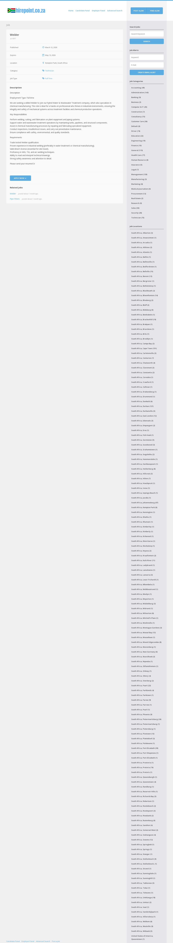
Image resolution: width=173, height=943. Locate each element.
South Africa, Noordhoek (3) (143, 656)
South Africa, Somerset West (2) (144, 830)
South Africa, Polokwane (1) (143, 743)
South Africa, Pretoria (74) (142, 767)
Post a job (139, 11)
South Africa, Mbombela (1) (142, 584)
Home (70, 10)
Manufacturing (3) (139, 179)
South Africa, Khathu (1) (141, 517)
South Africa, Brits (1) (140, 334)
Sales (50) (135, 208)
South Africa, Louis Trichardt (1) (144, 579)
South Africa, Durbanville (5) (143, 411)
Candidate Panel (83, 10)
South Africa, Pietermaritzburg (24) (146, 719)
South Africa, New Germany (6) (144, 652)
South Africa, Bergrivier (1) (142, 281)
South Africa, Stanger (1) (141, 854)
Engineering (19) (138, 140)
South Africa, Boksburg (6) (142, 310)
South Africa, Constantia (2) (142, 372)
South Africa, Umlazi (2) (141, 902)
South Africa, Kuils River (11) (143, 560)
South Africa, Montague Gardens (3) (146, 627)
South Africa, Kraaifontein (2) (143, 555)
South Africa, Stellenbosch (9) (143, 859)
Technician (49, 70)
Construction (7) (138, 112)
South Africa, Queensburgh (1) (144, 777)
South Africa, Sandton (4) (142, 825)
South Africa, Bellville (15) (142, 271)
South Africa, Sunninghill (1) (143, 878)
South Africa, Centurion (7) (142, 358)
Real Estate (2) (137, 198)
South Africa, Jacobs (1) (141, 498)
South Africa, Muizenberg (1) (143, 647)
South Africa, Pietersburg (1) (143, 729)
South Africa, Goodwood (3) (143, 445)
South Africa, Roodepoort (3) (143, 811)
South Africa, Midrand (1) (142, 608)
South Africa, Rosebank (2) (142, 815)
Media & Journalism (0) (141, 189)
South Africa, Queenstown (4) (143, 782)
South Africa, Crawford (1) (142, 382)
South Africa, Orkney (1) (141, 671)
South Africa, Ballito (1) (141, 257)
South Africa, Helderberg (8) (143, 469)
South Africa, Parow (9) (141, 700)
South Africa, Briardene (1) (142, 329)
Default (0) (135, 126)
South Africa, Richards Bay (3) (143, 796)
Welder (13, 193)
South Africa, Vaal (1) (140, 907)
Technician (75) (137, 217)
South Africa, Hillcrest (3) (142, 473)
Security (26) (136, 213)
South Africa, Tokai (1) (140, 888)
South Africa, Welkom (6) (141, 921)
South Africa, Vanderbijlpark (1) (144, 912)
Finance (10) (136, 145)
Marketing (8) (137, 184)
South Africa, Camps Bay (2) (142, 343)
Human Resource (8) (139, 160)
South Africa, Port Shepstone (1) (144, 753)
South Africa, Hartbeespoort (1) (144, 464)
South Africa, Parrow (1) (141, 705)
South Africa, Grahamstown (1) (144, 449)
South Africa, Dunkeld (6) (141, 401)
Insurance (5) (136, 165)
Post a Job (56, 941)
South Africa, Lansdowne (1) (143, 570)
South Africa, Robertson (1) (142, 801)
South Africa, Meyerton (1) (142, 599)
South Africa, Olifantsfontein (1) (144, 666)
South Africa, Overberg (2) (142, 680)
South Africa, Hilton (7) (141, 478)
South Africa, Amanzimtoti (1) (143, 237)
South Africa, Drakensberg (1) (143, 392)
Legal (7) (135, 169)
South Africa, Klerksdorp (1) (143, 546)
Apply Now (20, 178)
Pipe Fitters (15, 199)
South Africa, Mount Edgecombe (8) (146, 642)
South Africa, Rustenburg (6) (143, 820)
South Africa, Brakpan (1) (141, 324)
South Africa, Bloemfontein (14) (144, 295)
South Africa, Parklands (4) (142, 690)
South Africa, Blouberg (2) (142, 300)
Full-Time (48, 78)
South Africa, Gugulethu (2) (142, 454)
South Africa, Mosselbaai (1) (143, 637)
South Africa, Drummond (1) (143, 396)
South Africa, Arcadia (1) (141, 242)
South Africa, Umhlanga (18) (143, 897)
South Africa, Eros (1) (140, 430)
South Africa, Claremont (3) (142, 367)
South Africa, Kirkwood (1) (142, 536)
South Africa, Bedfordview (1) (143, 266)
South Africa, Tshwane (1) (142, 892)
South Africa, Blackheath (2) (143, 290)
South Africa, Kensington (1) (143, 512)
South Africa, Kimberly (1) (142, 531)
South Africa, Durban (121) (142, 406)
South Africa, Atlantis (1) (141, 252)
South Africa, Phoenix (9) (141, 714)
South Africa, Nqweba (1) (142, 661)
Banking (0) (136, 97)
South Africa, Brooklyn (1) (142, 339)
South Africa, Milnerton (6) (142, 613)
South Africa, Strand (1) (141, 868)
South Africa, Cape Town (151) (144, 348)
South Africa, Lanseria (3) (142, 575)
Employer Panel (98, 10)
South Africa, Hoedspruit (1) (143, 483)
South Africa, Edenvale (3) (142, 420)
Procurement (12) (138, 193)
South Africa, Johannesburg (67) (144, 502)
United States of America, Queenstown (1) (142, 937)
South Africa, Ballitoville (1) (142, 262)
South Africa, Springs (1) (141, 849)
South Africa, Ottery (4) (141, 676)
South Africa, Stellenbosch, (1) (144, 864)
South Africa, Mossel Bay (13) (143, 632)
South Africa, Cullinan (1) (141, 387)
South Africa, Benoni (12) (141, 276)
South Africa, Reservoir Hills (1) (144, 791)
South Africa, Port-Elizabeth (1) (144, 758)
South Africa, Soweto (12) (142, 839)
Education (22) (137, 136)
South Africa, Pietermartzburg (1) (145, 724)
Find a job (154, 11)
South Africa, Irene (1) (140, 488)
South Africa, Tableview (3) (142, 883)
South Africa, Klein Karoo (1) (143, 541)
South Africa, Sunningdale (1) (143, 873)
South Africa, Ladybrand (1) (143, 565)
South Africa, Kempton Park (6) (144, 507)
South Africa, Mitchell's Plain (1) (144, 618)
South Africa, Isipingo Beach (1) (144, 493)
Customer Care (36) (139, 121)
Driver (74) (135, 131)
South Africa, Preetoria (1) (142, 762)
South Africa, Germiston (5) (142, 440)
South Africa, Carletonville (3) (143, 353)
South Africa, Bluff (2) (140, 305)
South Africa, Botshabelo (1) (143, 314)
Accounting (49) (138, 87)
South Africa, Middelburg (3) (143, 603)
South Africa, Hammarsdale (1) (144, 459)
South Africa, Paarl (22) (141, 685)
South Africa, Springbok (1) (142, 844)
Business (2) (136, 102)
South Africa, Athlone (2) (141, 247)
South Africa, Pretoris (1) (141, 772)
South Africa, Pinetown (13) (142, 733)
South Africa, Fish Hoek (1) (142, 435)
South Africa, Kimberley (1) (142, 526)
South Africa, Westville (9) (142, 926)
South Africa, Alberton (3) (142, 233)
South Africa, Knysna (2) (141, 551)
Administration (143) (140, 92)
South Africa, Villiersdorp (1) (143, 916)
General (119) (137, 150)
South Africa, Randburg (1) (142, 786)
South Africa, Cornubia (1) (142, 377)
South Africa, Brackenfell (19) (143, 319)
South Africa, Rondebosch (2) (143, 806)
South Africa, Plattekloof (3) (143, 738)
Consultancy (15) (138, 116)
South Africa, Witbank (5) (141, 931)
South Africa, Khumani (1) (142, 522)
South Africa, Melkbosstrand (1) (144, 589)
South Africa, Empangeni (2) (143, 425)
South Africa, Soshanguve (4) (143, 835)
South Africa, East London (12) (144, 416)
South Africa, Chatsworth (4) (143, 363)
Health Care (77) (138, 155)
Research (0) (136, 203)
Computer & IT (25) (139, 107)
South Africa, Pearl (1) (140, 709)
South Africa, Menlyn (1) (141, 594)
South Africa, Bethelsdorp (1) (143, 286)
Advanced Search (114, 10)
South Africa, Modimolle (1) (143, 623)
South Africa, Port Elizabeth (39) (144, 748)
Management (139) (139, 174)
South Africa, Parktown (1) (142, 695)
